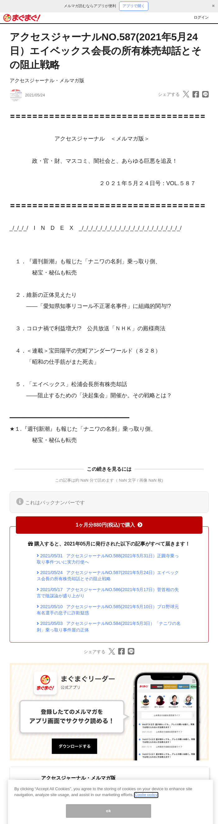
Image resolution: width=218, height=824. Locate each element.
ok (108, 816)
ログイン (201, 17)
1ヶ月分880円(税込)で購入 (109, 525)
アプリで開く (134, 6)
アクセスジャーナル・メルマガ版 (47, 80)
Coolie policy (146, 800)
